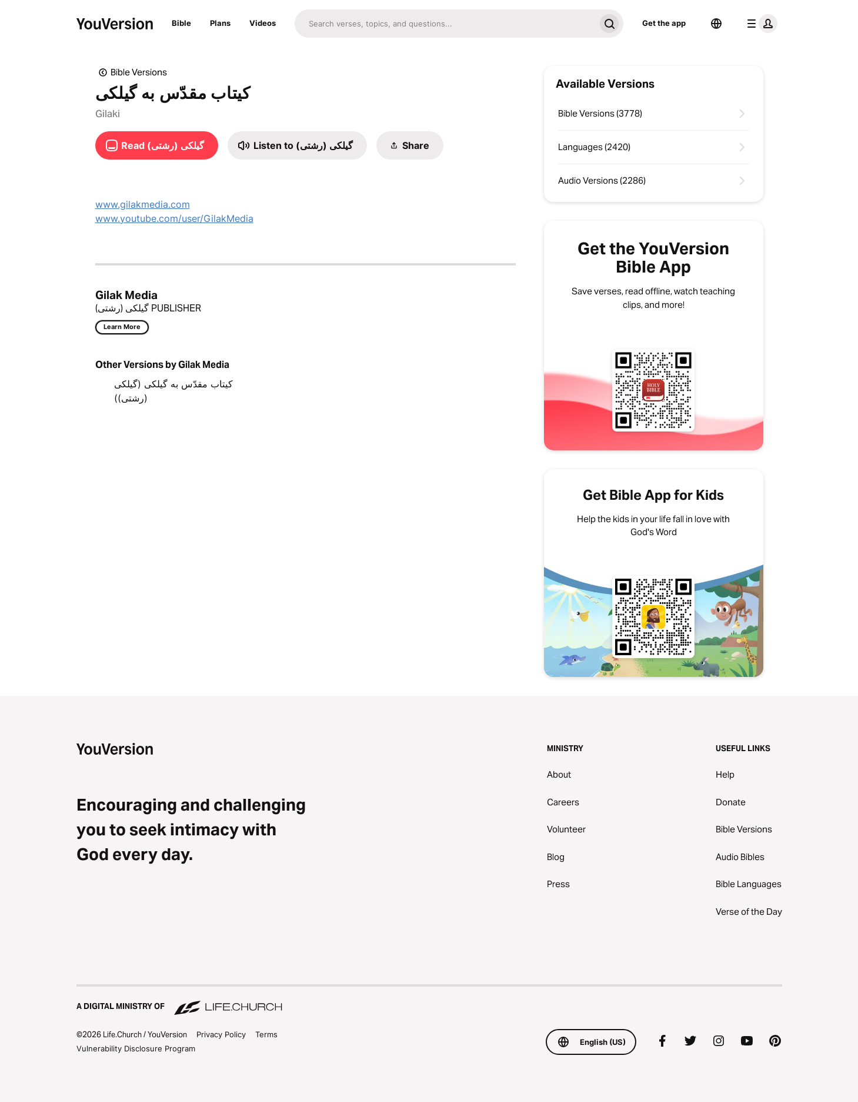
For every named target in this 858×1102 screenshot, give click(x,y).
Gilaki (107, 113)
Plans (220, 23)
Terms (266, 1034)
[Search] (445, 23)
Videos (262, 23)
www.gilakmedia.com (142, 204)
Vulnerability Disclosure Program (135, 1048)
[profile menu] (759, 23)
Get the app (664, 23)
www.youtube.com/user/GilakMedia (174, 218)
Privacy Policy (221, 1034)
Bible (181, 23)
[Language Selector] (716, 23)
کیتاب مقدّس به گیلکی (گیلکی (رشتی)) (173, 391)
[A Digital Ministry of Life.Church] (429, 1001)
